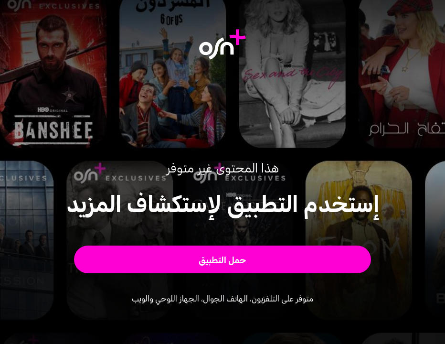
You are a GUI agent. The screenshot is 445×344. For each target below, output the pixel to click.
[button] (222, 259)
